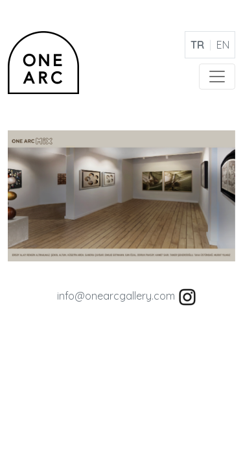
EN (222, 44)
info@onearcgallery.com (116, 295)
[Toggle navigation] (217, 77)
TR (197, 44)
